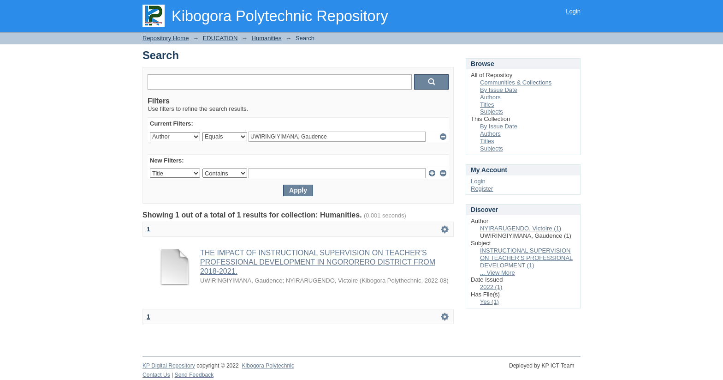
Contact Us (156, 375)
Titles (487, 104)
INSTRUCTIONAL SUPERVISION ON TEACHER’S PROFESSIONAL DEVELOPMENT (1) (526, 258)
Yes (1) (489, 301)
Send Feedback (194, 375)
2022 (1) (491, 286)
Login (573, 11)
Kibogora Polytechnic (268, 365)
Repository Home (165, 38)
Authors (490, 97)
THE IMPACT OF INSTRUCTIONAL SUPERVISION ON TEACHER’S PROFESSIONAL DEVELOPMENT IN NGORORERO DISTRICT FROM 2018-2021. (317, 262)
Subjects (491, 111)
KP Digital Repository (168, 365)
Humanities (267, 38)
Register (482, 188)
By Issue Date (498, 89)
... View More (497, 272)
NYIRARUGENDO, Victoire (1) (520, 228)
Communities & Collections (515, 82)
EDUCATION (220, 38)
